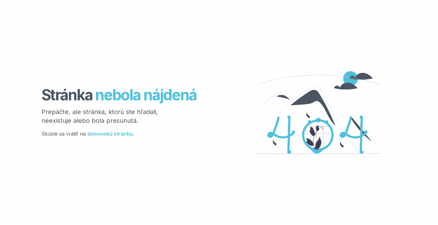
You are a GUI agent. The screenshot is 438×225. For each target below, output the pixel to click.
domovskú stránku (110, 134)
